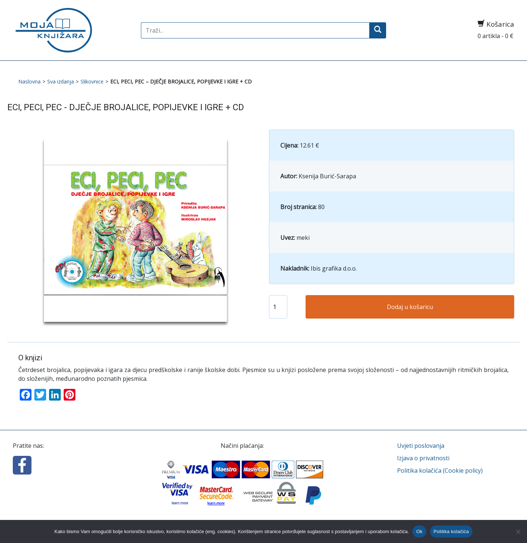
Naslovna (29, 81)
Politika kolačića (451, 531)
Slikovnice (92, 81)
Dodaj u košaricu (410, 307)
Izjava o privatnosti (423, 458)
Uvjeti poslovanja (420, 446)
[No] (518, 531)
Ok (419, 531)
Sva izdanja (60, 81)
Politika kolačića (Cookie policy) (440, 470)
